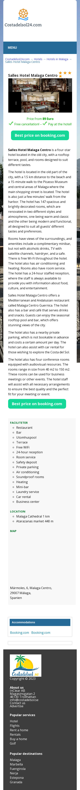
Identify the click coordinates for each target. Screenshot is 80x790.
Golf (13, 743)
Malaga (15, 760)
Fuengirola (18, 769)
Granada (16, 782)
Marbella (16, 764)
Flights (15, 725)
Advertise (16, 706)
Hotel (14, 721)
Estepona (17, 777)
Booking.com (19, 632)
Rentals (15, 734)
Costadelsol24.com (17, 59)
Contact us (17, 703)
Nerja (14, 773)
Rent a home (19, 730)
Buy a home (18, 739)
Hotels (38, 59)
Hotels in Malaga (57, 59)
